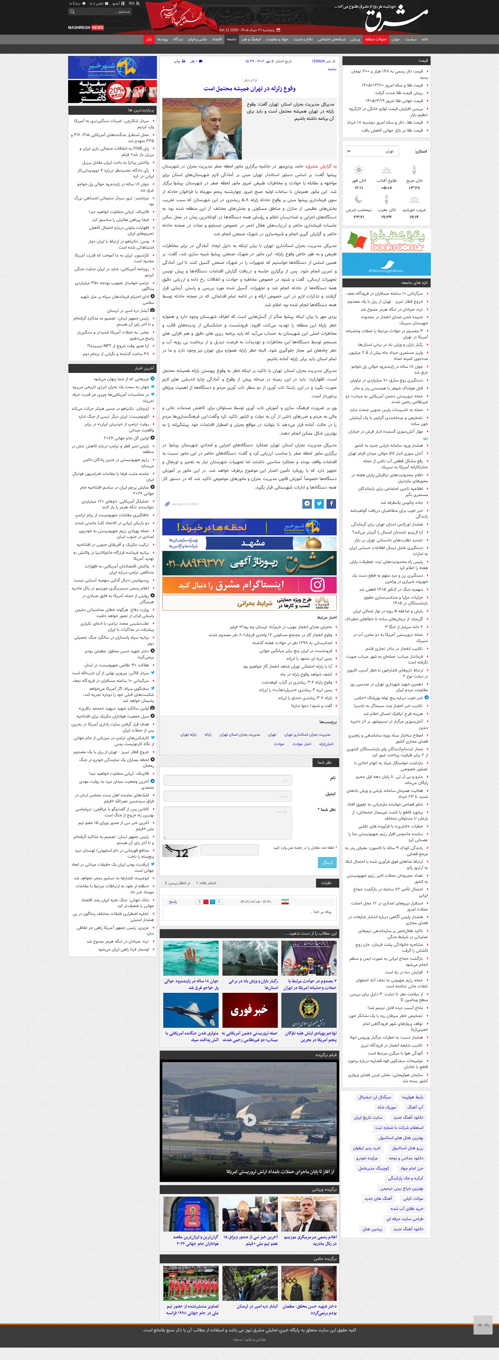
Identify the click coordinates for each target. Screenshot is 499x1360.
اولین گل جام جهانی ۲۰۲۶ (126, 438)
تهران (272, 735)
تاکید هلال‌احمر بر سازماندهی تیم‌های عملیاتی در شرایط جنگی (393, 934)
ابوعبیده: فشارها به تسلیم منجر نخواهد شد (111, 878)
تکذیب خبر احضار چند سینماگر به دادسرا (388, 706)
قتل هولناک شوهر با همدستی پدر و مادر (388, 388)
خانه (425, 39)
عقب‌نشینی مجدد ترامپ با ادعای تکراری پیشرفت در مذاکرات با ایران (117, 627)
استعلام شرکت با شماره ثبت (399, 1127)
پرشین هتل (372, 1229)
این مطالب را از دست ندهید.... (311, 933)
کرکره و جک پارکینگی (405, 1178)
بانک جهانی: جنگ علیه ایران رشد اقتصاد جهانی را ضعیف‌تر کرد (117, 903)
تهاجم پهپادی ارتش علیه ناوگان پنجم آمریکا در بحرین (311, 1043)
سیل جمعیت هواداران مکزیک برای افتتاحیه (112, 716)
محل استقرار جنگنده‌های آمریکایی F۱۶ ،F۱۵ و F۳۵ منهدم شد (112, 138)
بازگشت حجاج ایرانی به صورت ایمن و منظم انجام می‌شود (388, 962)
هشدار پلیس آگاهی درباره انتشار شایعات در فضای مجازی (388, 920)
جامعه (231, 39)
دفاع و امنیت (303, 39)
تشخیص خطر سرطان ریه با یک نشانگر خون (386, 1016)
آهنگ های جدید (378, 1198)
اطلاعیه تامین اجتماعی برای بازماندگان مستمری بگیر (393, 492)
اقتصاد (217, 39)
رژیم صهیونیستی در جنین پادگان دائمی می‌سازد (118, 463)
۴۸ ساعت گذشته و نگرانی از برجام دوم (116, 354)
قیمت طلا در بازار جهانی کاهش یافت (392, 130)
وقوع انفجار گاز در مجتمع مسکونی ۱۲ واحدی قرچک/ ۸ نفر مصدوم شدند (270, 635)
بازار (149, 39)
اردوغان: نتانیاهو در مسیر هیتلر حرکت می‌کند (110, 409)
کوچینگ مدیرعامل (373, 1168)
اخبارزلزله (326, 744)
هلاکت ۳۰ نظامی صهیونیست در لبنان (116, 665)
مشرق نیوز (383, 16)
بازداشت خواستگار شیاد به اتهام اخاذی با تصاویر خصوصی (391, 766)
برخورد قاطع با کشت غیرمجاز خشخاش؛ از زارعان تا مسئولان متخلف (390, 815)
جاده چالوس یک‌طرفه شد (402, 503)
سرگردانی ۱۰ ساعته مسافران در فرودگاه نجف (385, 294)
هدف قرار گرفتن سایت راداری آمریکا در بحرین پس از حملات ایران (112, 727)
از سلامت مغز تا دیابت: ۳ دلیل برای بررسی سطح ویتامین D (389, 997)
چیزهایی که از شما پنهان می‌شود (121, 379)
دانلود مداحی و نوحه (406, 1158)
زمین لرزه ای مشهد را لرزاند (309, 659)
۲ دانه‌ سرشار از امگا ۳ (404, 627)
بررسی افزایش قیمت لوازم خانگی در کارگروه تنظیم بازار (388, 112)
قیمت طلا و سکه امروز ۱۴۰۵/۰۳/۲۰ (392, 85)
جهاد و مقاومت (277, 39)
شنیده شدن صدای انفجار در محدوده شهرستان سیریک (394, 320)
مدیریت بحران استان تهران (240, 735)
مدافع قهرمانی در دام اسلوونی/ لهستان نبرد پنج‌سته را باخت (114, 854)
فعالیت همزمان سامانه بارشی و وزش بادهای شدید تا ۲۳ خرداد (387, 794)
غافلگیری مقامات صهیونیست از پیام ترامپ (112, 515)
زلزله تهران (188, 735)
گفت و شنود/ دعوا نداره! (311, 706)
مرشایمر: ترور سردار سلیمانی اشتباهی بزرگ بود (114, 201)
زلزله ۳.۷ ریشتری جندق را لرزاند (305, 698)
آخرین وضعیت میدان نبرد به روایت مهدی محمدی (116, 785)
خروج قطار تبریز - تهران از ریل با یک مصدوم (385, 302)
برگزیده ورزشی (324, 1195)
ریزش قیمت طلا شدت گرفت (399, 93)
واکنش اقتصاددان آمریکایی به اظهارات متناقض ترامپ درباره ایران (119, 569)
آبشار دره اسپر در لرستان (257, 1318)
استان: (421, 151)
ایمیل (330, 794)
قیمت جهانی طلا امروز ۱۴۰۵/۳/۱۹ (394, 101)
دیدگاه (178, 39)
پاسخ (173, 902)
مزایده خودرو (367, 1158)
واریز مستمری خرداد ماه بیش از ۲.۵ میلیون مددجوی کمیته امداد (388, 356)
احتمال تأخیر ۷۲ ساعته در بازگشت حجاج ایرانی (390, 892)
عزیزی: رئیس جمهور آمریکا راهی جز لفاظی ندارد (115, 931)
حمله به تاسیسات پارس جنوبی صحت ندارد (386, 410)
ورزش (355, 39)
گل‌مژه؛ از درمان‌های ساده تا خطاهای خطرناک (384, 619)
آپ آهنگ (415, 1107)
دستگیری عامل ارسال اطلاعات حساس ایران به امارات (388, 551)
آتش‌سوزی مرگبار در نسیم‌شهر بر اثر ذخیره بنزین (389, 724)
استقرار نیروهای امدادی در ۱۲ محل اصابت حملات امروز (389, 906)
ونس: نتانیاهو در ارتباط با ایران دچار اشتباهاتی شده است (121, 244)
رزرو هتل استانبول (407, 1148)
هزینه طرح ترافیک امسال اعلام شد (393, 714)
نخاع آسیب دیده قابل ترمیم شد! (395, 1008)
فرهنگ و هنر (251, 39)
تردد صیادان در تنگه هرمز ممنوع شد (392, 309)
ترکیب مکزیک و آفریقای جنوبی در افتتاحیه (113, 545)
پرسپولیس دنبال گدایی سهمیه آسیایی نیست (111, 580)
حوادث (279, 744)
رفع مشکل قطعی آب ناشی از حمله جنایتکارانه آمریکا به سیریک (395, 464)
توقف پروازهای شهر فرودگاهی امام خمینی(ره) (395, 1027)
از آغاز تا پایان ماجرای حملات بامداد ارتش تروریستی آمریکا (280, 1178)
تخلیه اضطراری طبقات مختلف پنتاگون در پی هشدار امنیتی (113, 917)
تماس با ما (99, 3)
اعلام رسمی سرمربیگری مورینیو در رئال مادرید (310, 1250)
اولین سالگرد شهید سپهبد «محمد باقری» (114, 708)
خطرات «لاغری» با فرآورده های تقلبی (390, 826)
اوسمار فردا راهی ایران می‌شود (123, 949)
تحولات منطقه (376, 39)
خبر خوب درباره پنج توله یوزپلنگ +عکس (388, 698)
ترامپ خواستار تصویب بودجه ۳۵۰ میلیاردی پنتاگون (114, 286)
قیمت (423, 60)
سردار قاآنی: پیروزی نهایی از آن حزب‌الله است (110, 673)
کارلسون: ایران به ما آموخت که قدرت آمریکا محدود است (114, 258)
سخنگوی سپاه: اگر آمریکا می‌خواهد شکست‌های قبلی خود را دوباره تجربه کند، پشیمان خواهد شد (118, 695)
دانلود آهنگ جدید (408, 1117)
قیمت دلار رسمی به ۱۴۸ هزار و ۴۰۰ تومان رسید (389, 74)
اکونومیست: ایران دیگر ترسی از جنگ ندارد (113, 417)
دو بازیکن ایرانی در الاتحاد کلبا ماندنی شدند (112, 523)
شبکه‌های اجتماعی (332, 39)
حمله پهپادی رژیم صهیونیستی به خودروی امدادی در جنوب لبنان (116, 534)
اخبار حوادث (301, 744)
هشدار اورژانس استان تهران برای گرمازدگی (387, 524)
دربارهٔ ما (77, 3)
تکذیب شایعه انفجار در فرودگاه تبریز (392, 1045)
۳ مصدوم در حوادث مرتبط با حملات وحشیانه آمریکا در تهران (387, 334)
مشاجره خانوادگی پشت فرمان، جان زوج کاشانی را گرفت (391, 948)
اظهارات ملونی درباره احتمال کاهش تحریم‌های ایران (121, 231)
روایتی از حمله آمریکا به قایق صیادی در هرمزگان (118, 599)
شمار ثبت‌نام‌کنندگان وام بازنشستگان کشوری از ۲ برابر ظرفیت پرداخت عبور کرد (387, 752)
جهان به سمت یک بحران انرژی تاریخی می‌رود (110, 387)
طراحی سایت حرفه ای (405, 1219)
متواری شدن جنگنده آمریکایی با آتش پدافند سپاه (192, 1043)
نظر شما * (326, 810)
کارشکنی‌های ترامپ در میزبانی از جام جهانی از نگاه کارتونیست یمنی (114, 741)
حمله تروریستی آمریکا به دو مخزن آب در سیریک (390, 638)
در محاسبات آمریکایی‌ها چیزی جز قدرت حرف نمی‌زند (113, 398)
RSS (134, 3)
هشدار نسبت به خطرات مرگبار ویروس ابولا (386, 1037)
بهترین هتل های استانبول (401, 1138)
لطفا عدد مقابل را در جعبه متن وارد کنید (305, 848)
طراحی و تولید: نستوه (249, 1352)
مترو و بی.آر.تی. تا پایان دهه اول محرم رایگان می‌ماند (392, 780)
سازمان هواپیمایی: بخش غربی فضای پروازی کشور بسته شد (388, 1078)
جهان (396, 39)
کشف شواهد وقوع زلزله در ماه (306, 674)
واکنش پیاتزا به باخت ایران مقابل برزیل (115, 163)
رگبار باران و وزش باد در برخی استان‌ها (390, 345)
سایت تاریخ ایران (368, 1117)
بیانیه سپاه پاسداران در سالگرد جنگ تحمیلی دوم (114, 641)
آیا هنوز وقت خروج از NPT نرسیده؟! (118, 346)
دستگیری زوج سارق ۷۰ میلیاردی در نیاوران (386, 380)
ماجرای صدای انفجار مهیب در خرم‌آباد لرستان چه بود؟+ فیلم (281, 627)
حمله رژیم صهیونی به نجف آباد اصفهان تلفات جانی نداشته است (392, 983)
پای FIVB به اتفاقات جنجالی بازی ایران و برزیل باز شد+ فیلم (117, 152)
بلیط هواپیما (412, 1097)
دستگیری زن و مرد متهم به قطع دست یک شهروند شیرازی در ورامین (390, 579)
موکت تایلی (413, 1198)
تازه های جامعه (415, 282)
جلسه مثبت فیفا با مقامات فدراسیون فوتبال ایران (113, 477)
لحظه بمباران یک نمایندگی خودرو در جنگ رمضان (116, 763)
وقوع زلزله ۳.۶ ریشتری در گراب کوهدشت (297, 682)
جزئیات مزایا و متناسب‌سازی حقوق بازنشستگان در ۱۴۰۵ (396, 600)
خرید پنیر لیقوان (367, 1148)
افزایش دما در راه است (404, 972)
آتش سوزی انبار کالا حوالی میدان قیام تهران (385, 453)
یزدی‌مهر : (249, 80)
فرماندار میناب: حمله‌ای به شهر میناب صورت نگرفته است (387, 660)
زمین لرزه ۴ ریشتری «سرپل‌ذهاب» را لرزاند (295, 690)
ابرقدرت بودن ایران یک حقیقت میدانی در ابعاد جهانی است (112, 868)
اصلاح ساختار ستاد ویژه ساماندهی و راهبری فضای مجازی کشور (388, 738)
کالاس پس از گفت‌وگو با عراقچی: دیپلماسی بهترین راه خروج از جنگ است (114, 812)
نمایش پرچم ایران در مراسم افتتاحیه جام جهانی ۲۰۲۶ (117, 490)
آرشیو (119, 3)
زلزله (208, 735)
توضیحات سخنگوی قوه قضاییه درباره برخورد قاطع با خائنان (388, 1064)
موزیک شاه (387, 1107)
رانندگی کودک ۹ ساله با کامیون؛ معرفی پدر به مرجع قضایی (386, 851)
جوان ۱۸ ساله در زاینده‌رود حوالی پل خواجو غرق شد (389, 370)
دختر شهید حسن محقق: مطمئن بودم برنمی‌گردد (310, 1322)
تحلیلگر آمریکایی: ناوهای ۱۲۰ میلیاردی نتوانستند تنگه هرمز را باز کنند (118, 504)
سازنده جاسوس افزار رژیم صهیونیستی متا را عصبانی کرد (388, 837)
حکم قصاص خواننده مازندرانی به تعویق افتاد (385, 804)
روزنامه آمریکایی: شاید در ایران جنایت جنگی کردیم (114, 272)
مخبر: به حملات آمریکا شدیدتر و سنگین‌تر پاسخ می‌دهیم (115, 335)
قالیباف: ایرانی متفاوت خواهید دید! (119, 212)
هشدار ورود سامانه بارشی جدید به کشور (389, 446)
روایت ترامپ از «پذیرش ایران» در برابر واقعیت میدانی (119, 427)
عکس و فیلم (197, 39)
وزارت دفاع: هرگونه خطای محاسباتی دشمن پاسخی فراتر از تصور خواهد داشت (114, 613)
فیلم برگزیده (326, 1061)
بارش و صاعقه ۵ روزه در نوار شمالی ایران (388, 611)
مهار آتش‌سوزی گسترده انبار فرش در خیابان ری (388, 435)
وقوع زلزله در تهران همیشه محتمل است (250, 89)
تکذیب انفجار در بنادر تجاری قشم (394, 649)
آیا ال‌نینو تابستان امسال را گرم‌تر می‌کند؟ (387, 532)
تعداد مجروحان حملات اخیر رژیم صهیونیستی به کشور (387, 879)
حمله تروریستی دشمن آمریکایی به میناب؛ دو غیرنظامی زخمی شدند (387, 399)
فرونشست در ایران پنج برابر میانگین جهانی (295, 651)
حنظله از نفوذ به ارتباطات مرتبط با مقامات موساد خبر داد (115, 889)
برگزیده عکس (325, 1268)
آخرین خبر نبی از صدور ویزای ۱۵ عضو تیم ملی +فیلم (250, 1250)
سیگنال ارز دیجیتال (374, 1097)
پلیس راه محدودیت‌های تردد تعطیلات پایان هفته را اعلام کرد (389, 565)
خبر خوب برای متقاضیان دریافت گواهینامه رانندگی (389, 514)
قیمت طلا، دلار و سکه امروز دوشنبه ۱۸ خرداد (385, 123)
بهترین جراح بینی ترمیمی (401, 1188)
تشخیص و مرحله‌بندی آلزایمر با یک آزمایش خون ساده (388, 421)
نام (332, 778)
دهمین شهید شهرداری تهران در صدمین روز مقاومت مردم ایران (389, 687)
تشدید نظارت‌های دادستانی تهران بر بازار (388, 540)
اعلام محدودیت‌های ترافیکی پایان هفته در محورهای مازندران (389, 478)
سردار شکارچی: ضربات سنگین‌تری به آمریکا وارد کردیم (114, 124)
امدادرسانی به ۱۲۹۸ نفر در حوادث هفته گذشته (292, 643)
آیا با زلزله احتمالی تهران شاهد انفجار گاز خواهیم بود (287, 666)
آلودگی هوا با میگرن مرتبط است (395, 1053)
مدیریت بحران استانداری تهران (307, 735)
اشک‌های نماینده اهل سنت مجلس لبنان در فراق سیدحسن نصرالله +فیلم (114, 798)
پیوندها (162, 39)
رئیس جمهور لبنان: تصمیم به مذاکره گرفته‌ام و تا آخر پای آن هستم (114, 321)
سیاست (411, 39)
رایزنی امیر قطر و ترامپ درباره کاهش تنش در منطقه (113, 449)
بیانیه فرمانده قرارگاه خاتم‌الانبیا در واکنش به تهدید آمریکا (113, 556)
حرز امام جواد (411, 1168)
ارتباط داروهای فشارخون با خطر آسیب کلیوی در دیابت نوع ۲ (387, 673)
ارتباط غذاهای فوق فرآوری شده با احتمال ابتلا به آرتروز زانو (387, 865)
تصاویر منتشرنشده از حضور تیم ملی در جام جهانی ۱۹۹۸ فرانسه (192, 1322)
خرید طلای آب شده (407, 1208)
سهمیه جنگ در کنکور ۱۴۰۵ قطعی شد (391, 590)
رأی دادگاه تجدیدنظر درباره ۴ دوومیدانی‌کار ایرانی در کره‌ (115, 174)
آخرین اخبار (144, 368)
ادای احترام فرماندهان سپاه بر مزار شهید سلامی (117, 300)
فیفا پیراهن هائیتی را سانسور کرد (120, 220)
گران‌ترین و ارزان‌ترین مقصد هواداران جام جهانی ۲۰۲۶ (196, 1250)
